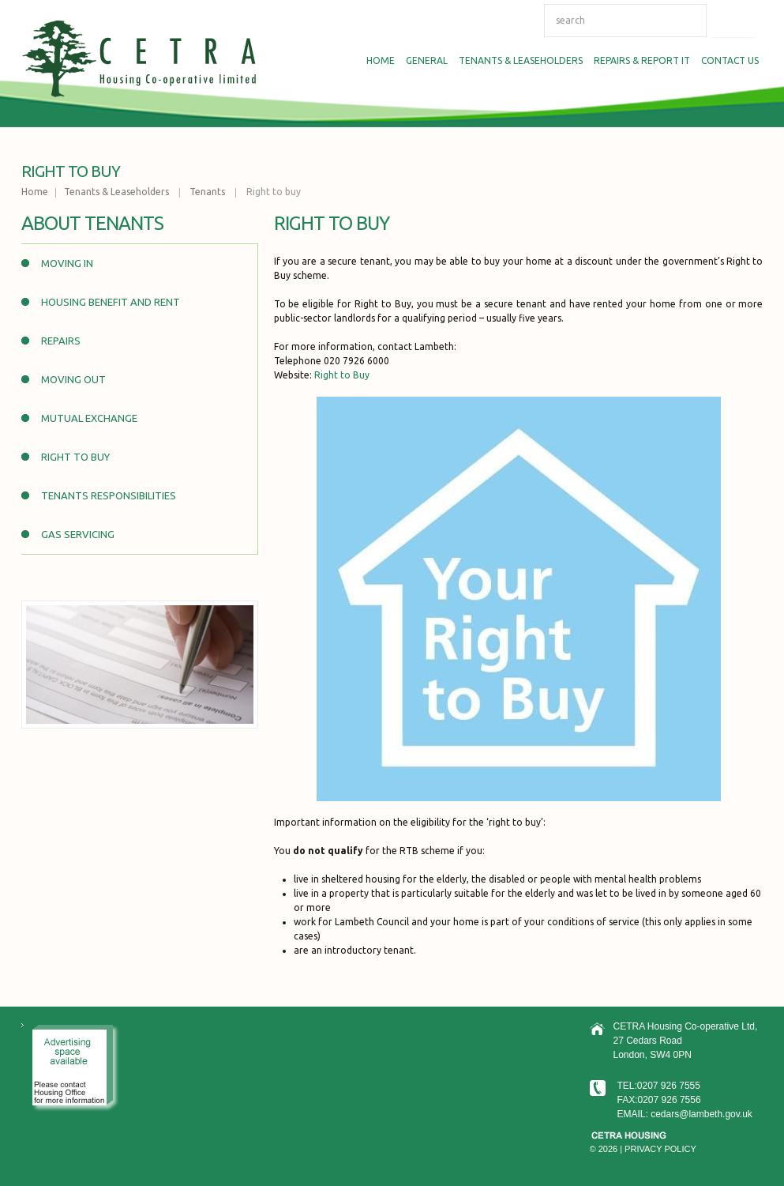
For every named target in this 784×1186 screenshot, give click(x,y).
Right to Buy (341, 375)
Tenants (207, 191)
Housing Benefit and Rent (110, 301)
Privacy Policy (660, 1149)
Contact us (730, 60)
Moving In (67, 263)
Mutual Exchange (89, 418)
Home (378, 62)
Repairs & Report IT (639, 62)
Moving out (73, 379)
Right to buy (75, 456)
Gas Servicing (77, 534)
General (424, 62)
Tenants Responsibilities (108, 495)
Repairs (61, 340)
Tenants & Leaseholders (518, 62)
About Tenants (92, 223)
